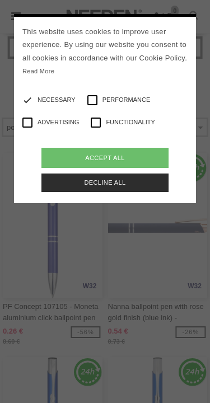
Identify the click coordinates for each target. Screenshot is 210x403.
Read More (38, 71)
